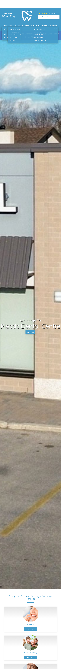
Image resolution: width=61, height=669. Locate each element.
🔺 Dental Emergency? (8, 18)
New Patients (8, 29)
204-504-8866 (8, 15)
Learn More (30, 333)
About (10, 25)
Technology (26, 25)
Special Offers (46, 25)
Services (17, 25)
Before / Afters (36, 25)
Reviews (54, 25)
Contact (54, 29)
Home (6, 25)
